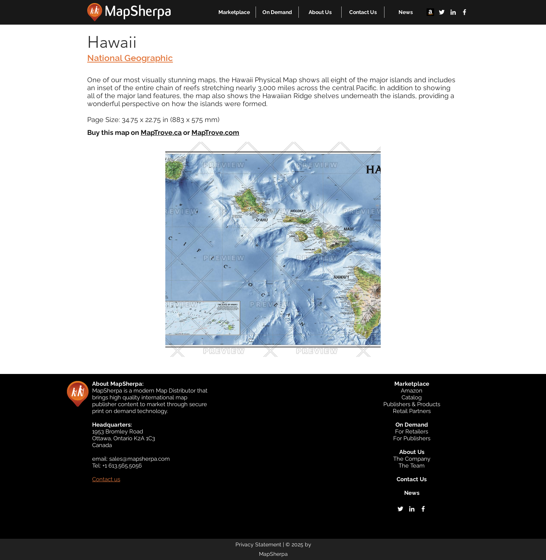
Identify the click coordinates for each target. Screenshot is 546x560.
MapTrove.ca (161, 132)
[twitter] (442, 12)
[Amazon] (430, 12)
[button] (234, 12)
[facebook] (464, 12)
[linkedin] (453, 12)
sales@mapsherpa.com (139, 458)
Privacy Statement (258, 544)
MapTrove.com (215, 132)
